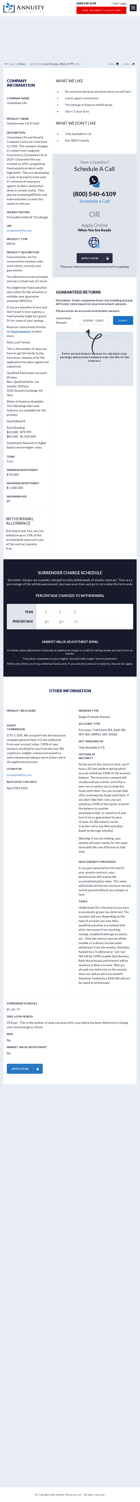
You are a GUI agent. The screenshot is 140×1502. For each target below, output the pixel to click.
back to (15, 63)
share (129, 63)
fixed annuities (21, 331)
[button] (133, 8)
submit (123, 320)
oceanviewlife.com (19, 230)
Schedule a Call (95, 201)
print (114, 63)
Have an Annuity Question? (101, 10)
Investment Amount (63, 320)
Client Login (119, 3)
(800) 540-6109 (87, 3)
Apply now (96, 258)
